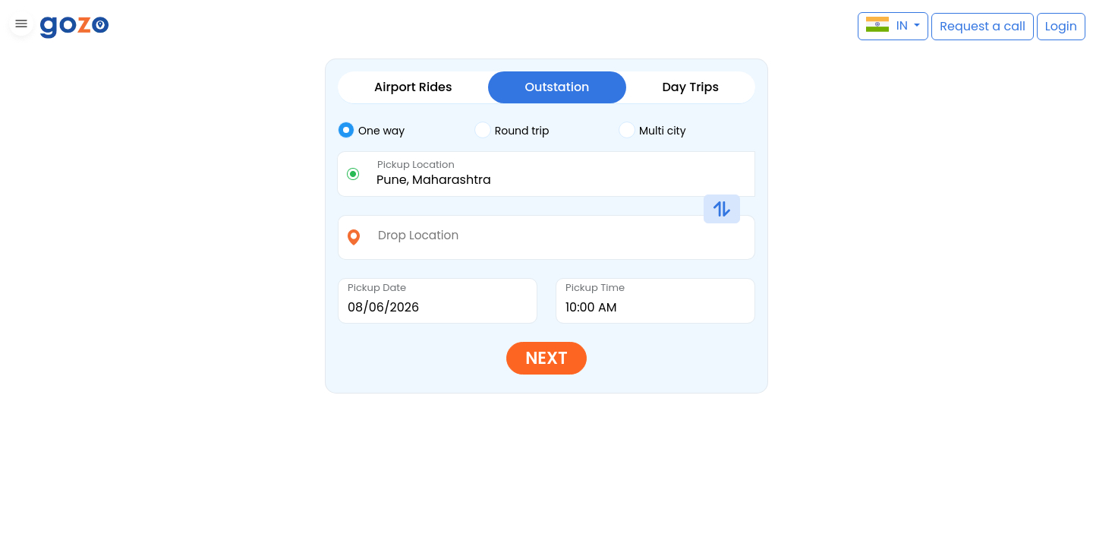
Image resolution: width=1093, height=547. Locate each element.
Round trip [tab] (512, 129)
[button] (19, 26)
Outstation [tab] (556, 87)
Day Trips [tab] (691, 87)
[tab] (406, 130)
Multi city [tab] (652, 129)
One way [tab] (371, 129)
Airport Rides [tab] (413, 87)
